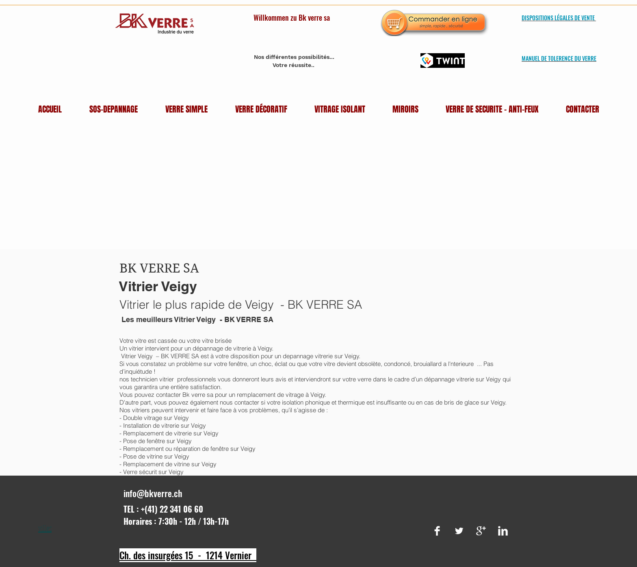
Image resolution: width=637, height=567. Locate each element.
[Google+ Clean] (481, 531)
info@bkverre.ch (153, 493)
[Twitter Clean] (459, 531)
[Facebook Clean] (437, 531)
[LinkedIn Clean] (503, 531)
